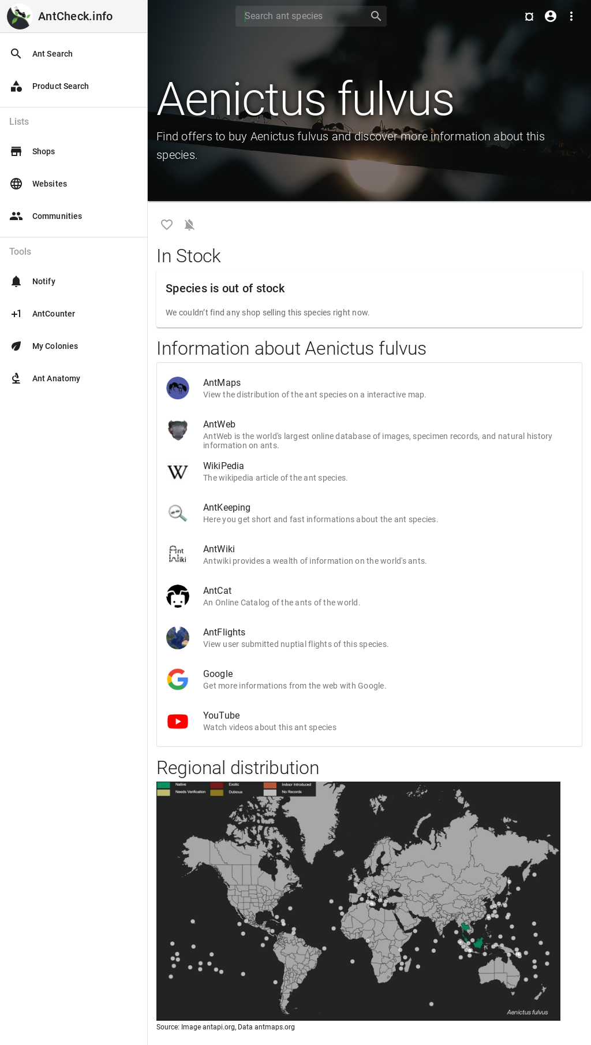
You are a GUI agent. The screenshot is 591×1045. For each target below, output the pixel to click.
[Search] (298, 16)
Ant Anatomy (44, 378)
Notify (32, 281)
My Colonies (43, 346)
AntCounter (42, 314)
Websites (38, 184)
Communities (45, 216)
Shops (32, 151)
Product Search (49, 86)
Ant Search (41, 54)
